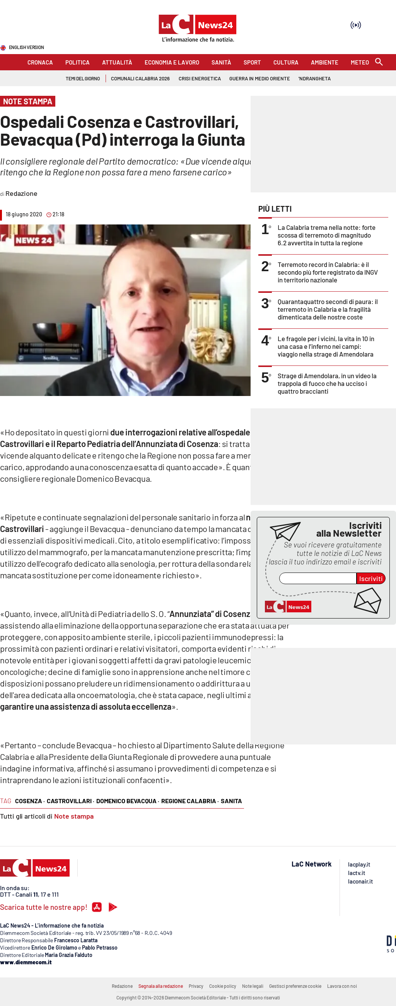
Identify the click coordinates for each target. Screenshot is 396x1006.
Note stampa (74, 816)
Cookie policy (222, 986)
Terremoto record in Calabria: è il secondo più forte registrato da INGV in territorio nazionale (328, 272)
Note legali (252, 986)
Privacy (196, 986)
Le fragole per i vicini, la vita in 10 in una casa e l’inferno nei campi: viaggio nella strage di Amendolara (326, 346)
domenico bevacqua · (127, 800)
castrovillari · (70, 800)
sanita (231, 800)
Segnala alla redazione (160, 986)
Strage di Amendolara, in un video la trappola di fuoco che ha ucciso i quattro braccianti (327, 383)
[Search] (379, 62)
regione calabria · (190, 800)
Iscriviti (371, 578)
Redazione (122, 986)
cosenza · (30, 800)
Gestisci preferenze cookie (295, 986)
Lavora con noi (342, 986)
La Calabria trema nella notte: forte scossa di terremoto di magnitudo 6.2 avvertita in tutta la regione (327, 234)
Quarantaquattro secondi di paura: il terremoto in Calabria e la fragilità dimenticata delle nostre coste (328, 309)
